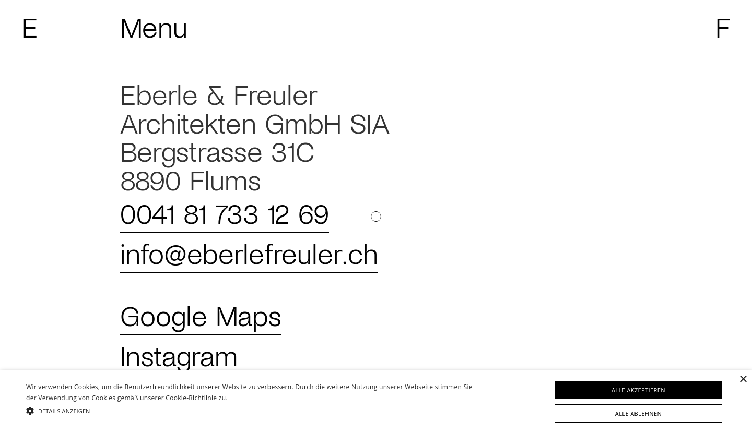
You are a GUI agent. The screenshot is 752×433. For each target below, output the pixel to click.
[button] (253, 410)
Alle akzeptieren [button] (638, 390)
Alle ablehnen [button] (638, 413)
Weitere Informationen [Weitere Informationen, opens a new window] (260, 397)
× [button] (743, 379)
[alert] (376, 401)
